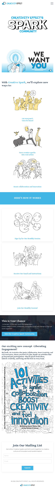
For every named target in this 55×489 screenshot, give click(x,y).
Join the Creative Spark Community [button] (19, 334)
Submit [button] (27, 468)
